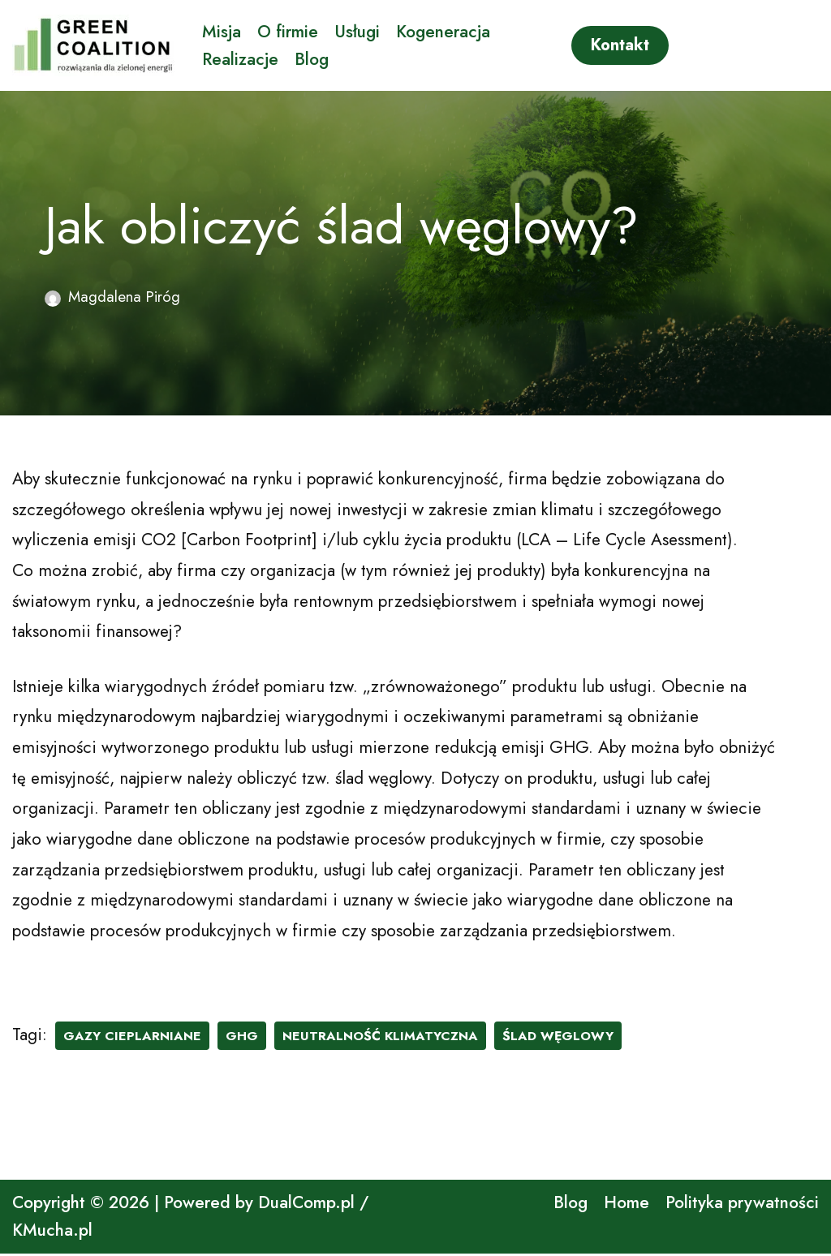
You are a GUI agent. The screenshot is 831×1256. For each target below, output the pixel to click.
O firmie (287, 31)
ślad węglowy (559, 1037)
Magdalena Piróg (124, 297)
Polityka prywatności (742, 1205)
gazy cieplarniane (132, 1037)
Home (626, 1205)
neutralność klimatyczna (380, 1037)
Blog (312, 59)
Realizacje (240, 59)
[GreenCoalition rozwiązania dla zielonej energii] (93, 45)
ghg (242, 1037)
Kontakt (620, 45)
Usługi (357, 31)
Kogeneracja (443, 31)
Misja (221, 31)
